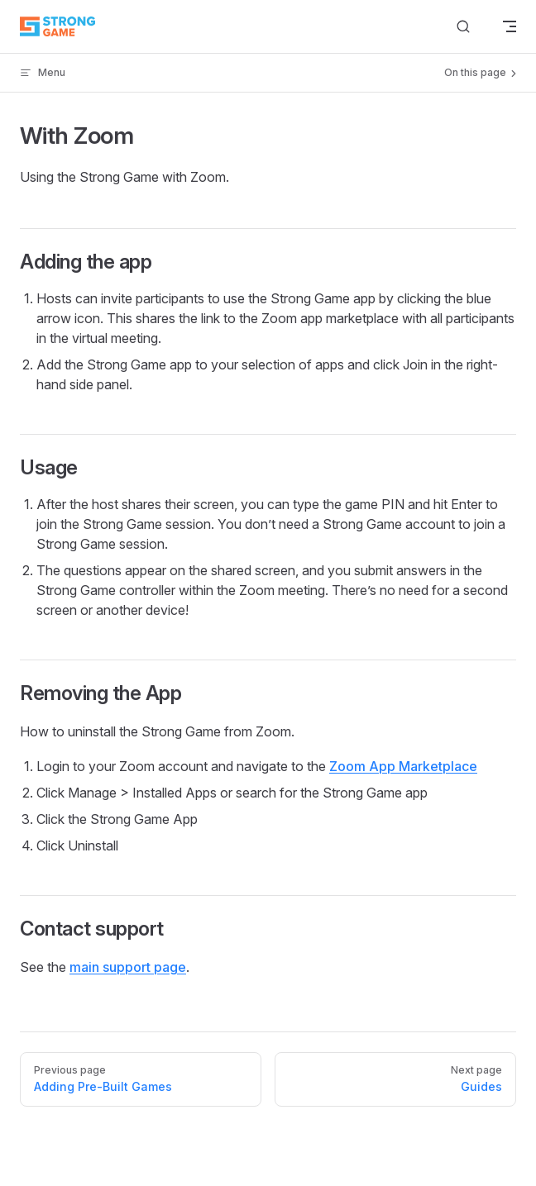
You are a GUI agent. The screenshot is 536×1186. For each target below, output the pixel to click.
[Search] (463, 27)
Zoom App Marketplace (403, 766)
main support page (127, 967)
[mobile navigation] (509, 26)
